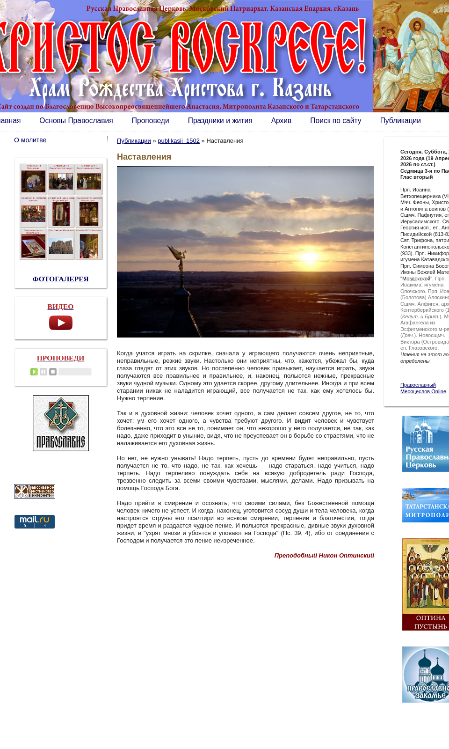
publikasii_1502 (179, 140)
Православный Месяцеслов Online (423, 388)
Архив (281, 121)
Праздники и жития (220, 121)
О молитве (30, 140)
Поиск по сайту (335, 121)
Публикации (400, 121)
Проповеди (150, 121)
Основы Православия (76, 121)
